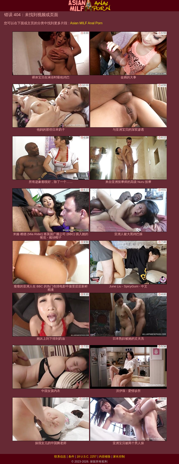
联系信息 (60, 456)
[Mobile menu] (3, 5)
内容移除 (105, 456)
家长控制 (119, 456)
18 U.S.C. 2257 (87, 456)
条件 (71, 456)
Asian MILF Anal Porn (86, 23)
